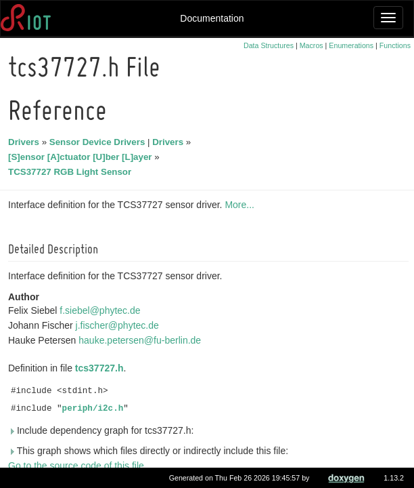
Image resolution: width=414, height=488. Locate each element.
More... (241, 204)
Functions (395, 45)
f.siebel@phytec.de (102, 310)
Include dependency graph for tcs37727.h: (103, 430)
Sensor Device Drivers (99, 142)
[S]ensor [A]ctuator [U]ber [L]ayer (82, 157)
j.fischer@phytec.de (119, 325)
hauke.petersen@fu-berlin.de (141, 340)
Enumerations (351, 45)
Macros (311, 45)
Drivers (25, 142)
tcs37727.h (101, 368)
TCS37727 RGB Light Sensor (71, 172)
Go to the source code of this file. (79, 465)
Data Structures (269, 45)
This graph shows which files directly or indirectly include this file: (150, 450)
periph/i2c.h (95, 408)
